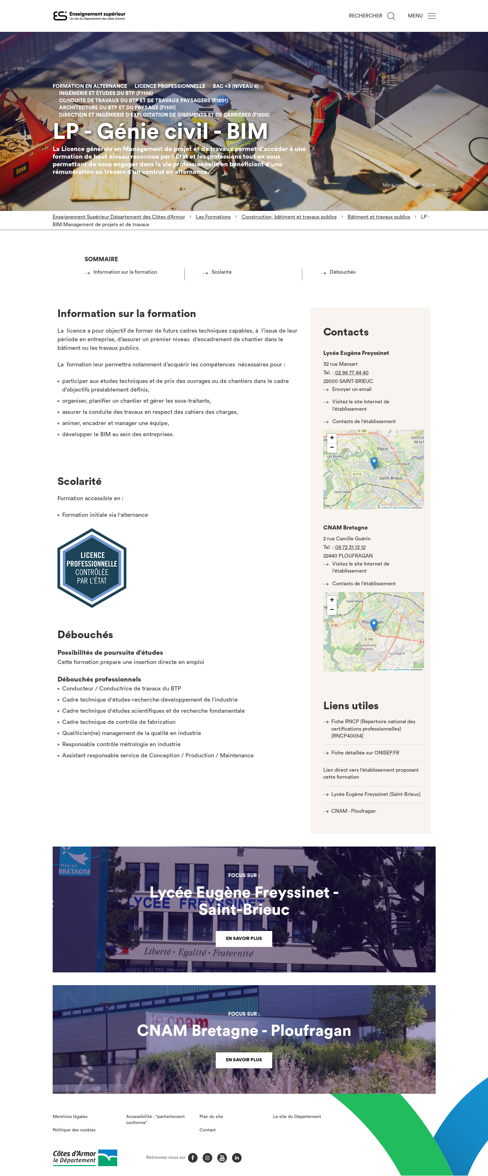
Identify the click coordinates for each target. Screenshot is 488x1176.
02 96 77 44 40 (352, 372)
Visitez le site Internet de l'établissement (358, 405)
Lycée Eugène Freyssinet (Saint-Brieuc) (376, 794)
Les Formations (213, 217)
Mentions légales (70, 1117)
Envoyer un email (349, 389)
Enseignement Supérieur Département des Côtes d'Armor (119, 217)
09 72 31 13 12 (350, 547)
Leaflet (383, 507)
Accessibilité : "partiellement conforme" (155, 1120)
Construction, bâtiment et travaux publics (289, 217)
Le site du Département (297, 1117)
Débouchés (340, 272)
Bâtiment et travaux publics (379, 217)
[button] (374, 463)
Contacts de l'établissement (361, 421)
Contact (207, 1130)
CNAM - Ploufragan (353, 811)
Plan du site (211, 1117)
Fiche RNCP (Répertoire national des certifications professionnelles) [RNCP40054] (373, 729)
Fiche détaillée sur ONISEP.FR (365, 752)
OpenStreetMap (401, 507)
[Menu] (432, 15)
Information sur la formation (122, 272)
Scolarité (219, 272)
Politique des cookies (74, 1130)
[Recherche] (391, 16)
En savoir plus (244, 938)
